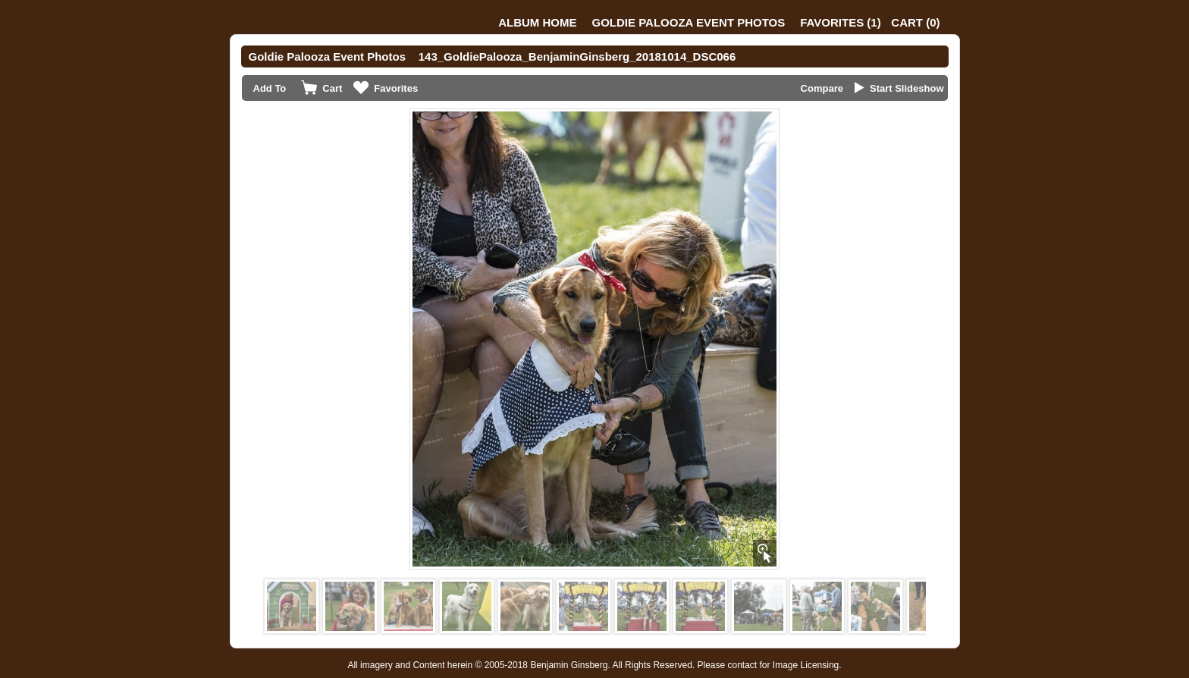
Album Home (537, 22)
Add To (270, 88)
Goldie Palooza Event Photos (689, 22)
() (840, 22)
